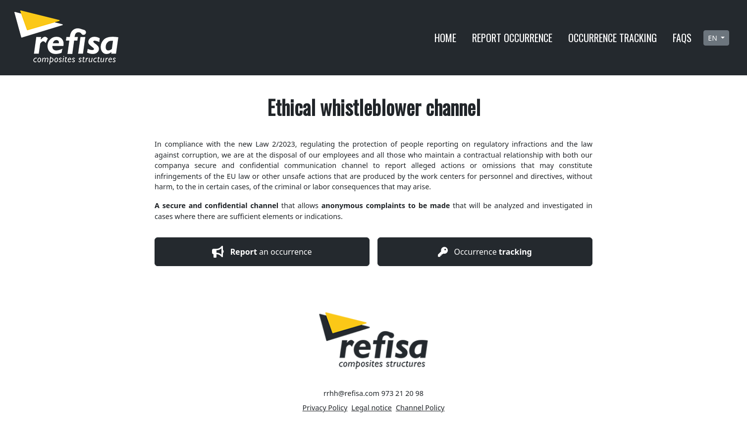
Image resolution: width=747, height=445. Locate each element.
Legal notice (371, 407)
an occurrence (262, 251)
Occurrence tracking (612, 37)
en (713, 38)
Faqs (682, 37)
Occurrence (485, 251)
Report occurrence (512, 37)
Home (445, 37)
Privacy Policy (325, 407)
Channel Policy (420, 407)
